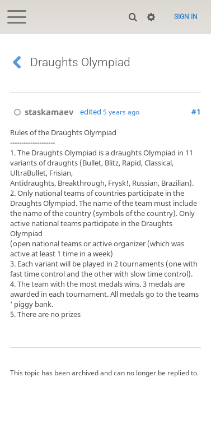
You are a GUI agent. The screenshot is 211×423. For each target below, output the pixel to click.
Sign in (186, 17)
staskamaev (41, 111)
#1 (196, 112)
